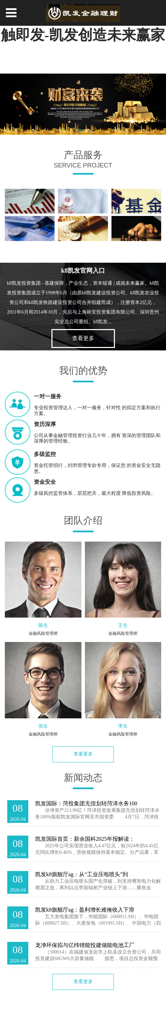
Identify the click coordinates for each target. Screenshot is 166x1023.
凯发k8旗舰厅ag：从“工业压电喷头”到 (81, 874)
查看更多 (83, 338)
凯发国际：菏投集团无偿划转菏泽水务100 (86, 803)
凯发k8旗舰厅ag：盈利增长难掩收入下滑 (84, 910)
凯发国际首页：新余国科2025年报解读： (85, 839)
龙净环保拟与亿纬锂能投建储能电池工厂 (85, 945)
